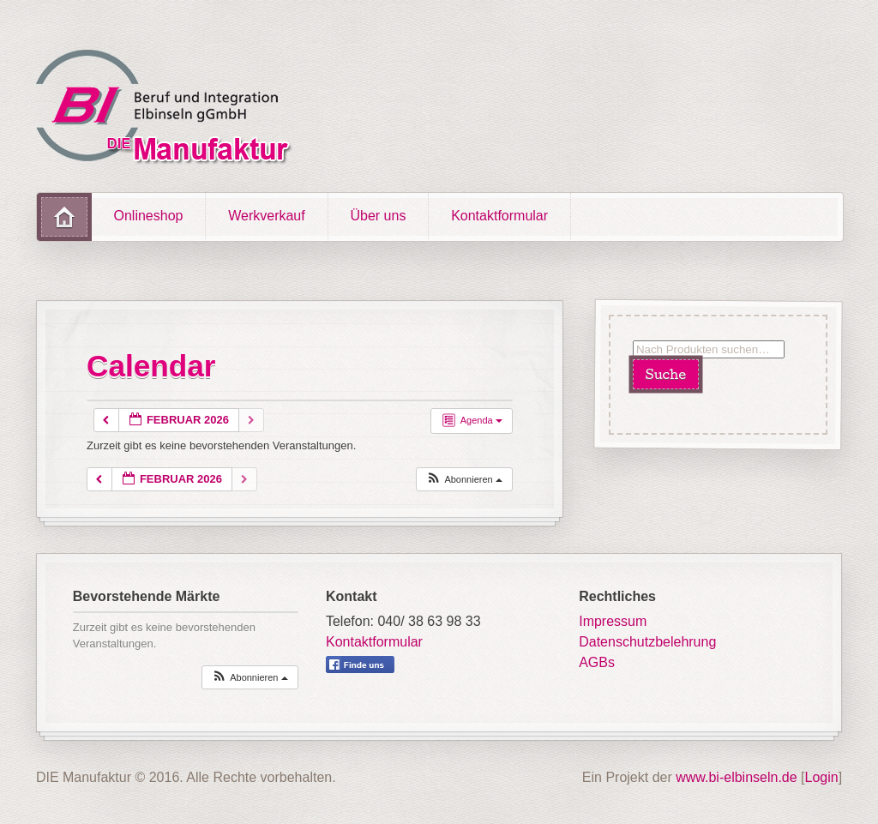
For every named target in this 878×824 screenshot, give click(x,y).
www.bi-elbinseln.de (736, 777)
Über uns (378, 215)
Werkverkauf (266, 215)
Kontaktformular (499, 215)
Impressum (612, 621)
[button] (464, 479)
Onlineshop (148, 215)
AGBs (597, 662)
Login (822, 777)
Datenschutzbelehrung (647, 642)
